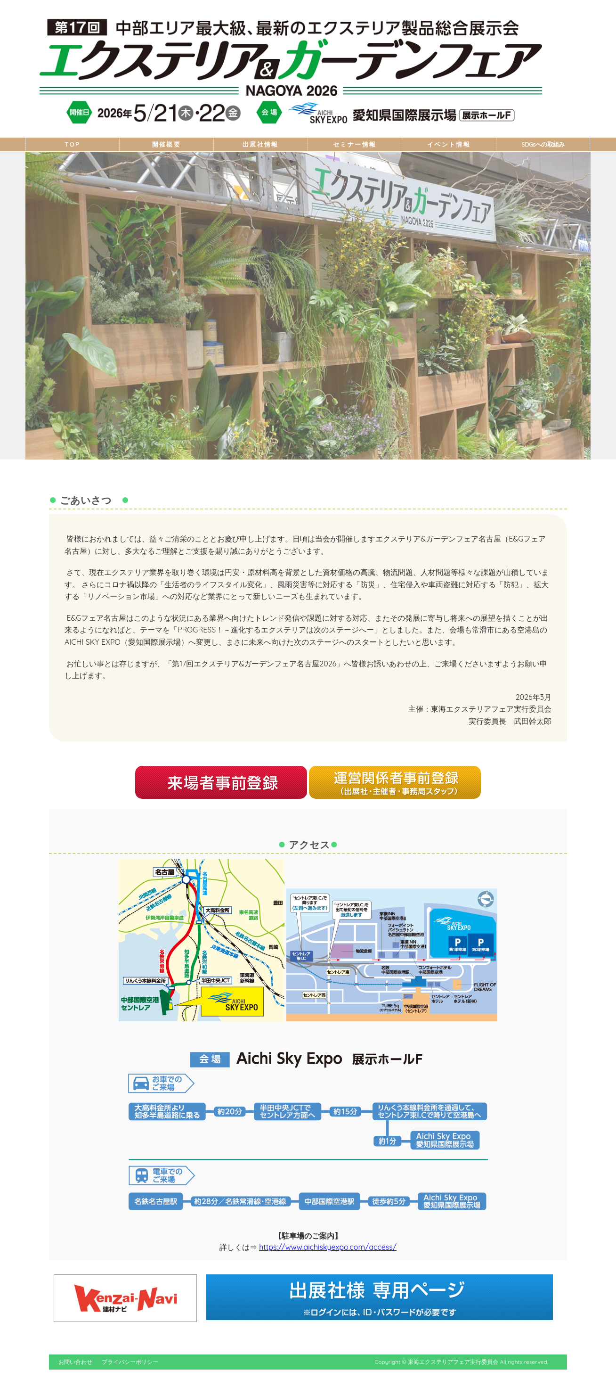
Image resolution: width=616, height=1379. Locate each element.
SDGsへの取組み (542, 144)
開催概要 (166, 144)
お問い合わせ (75, 1361)
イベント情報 (448, 144)
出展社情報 (261, 144)
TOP (73, 144)
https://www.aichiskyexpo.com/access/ (328, 1247)
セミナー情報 (354, 144)
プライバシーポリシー (130, 1361)
